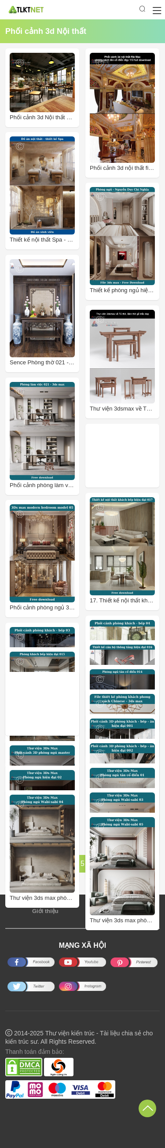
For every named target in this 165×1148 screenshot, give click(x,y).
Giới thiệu (45, 911)
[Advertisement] (127, 455)
